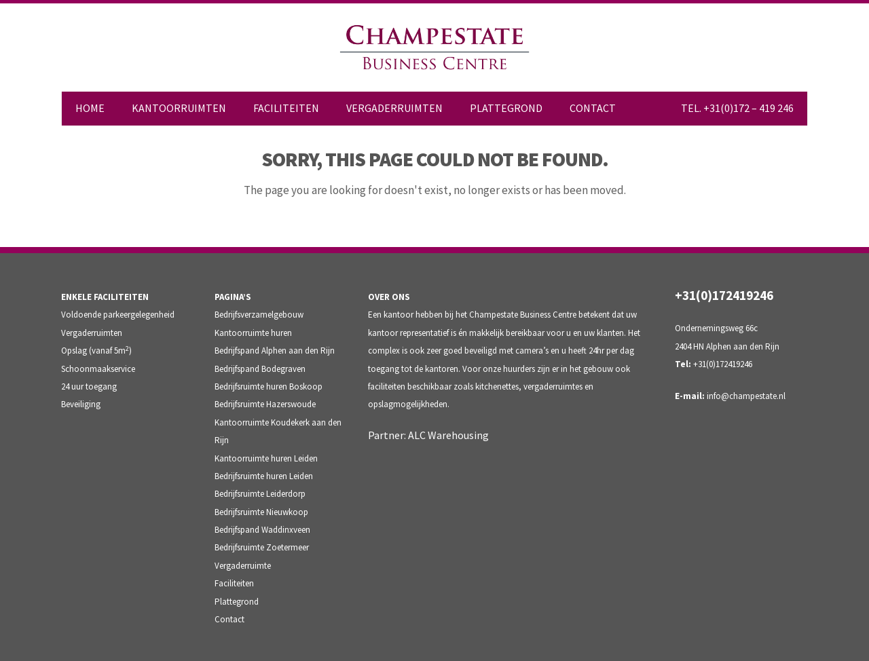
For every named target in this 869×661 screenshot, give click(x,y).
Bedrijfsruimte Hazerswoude (265, 404)
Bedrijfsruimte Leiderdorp (260, 493)
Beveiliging (80, 404)
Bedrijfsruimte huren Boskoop (268, 386)
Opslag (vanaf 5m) (96, 350)
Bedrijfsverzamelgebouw (259, 314)
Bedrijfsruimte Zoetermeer (262, 547)
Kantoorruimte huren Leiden (266, 458)
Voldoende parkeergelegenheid (117, 314)
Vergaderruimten (91, 333)
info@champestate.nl (746, 396)
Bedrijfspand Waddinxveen (262, 529)
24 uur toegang (89, 386)
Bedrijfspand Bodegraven (260, 369)
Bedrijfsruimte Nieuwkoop (261, 512)
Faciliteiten (234, 583)
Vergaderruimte (243, 565)
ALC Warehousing (448, 435)
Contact (229, 619)
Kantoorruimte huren (253, 333)
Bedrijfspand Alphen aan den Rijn (275, 350)
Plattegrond (237, 601)
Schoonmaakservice (98, 369)
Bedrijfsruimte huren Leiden (264, 476)
